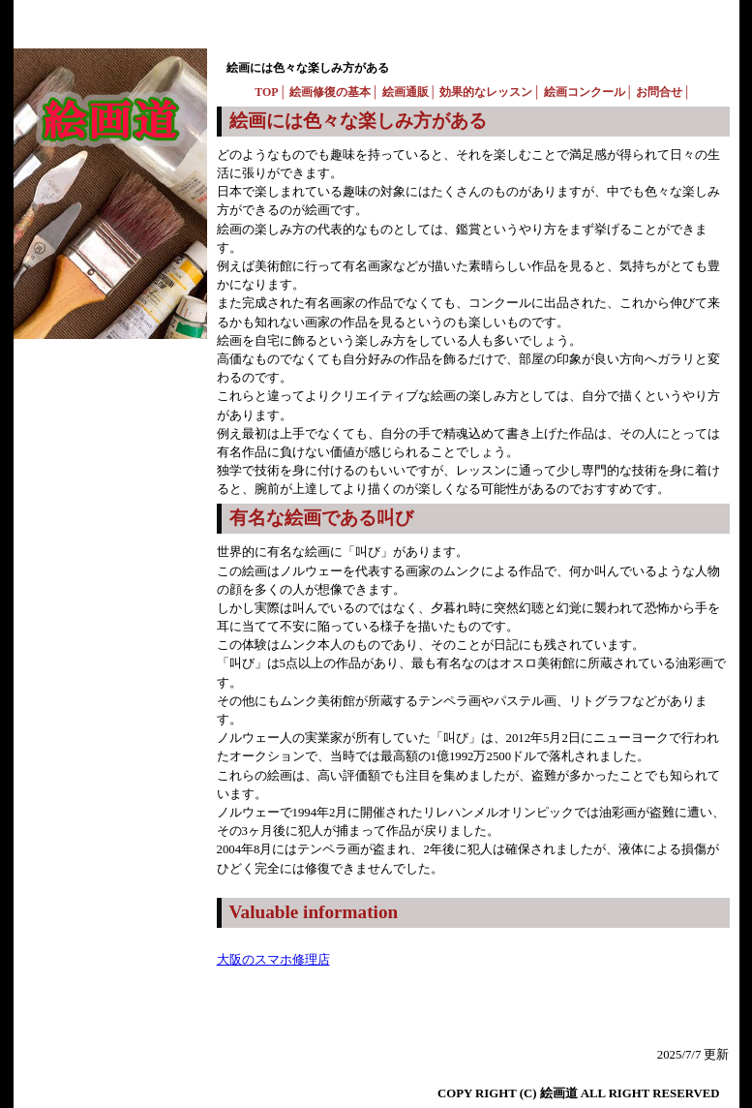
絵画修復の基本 (330, 92)
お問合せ (659, 92)
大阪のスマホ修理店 (273, 960)
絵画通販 (405, 92)
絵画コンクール (584, 92)
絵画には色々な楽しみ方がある (307, 68)
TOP (266, 92)
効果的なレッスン (485, 92)
